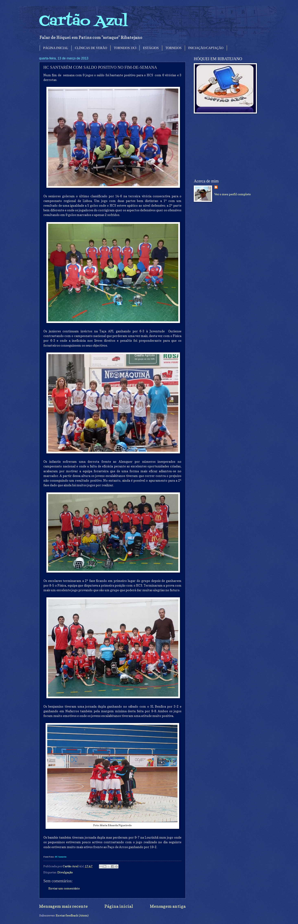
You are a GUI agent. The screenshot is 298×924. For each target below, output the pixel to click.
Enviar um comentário (64, 888)
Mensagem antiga (168, 906)
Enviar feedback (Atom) (72, 915)
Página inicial (118, 906)
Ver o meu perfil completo (232, 194)
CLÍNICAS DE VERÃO (91, 48)
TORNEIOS (173, 48)
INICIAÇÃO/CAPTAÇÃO (206, 48)
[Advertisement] (224, 146)
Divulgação (65, 872)
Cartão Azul (83, 21)
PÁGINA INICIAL (55, 48)
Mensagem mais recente (63, 906)
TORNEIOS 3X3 (125, 48)
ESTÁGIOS (151, 48)
